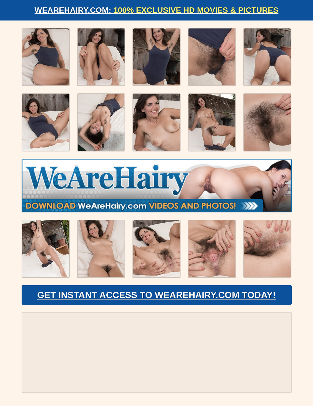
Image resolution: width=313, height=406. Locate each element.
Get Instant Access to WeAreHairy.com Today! (156, 295)
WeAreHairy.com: (157, 10)
